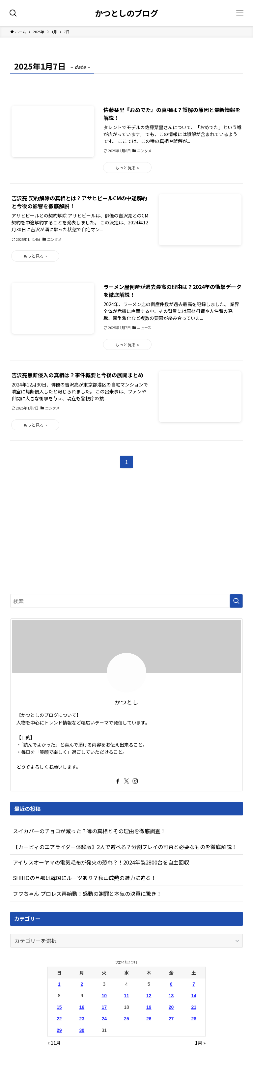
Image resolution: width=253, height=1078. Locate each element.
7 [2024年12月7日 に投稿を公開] (193, 984)
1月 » (200, 1042)
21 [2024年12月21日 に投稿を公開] (193, 1007)
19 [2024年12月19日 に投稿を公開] (149, 1007)
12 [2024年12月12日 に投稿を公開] (149, 995)
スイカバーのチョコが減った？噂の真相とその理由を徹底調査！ (89, 831)
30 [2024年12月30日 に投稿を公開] (82, 1030)
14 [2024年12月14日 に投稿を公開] (193, 995)
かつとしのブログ (126, 13)
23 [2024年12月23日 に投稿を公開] (82, 1018)
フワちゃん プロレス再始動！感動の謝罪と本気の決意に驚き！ (87, 893)
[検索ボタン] (13, 13)
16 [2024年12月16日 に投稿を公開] (82, 1007)
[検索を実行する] (236, 601)
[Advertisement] (126, 537)
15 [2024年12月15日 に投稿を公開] (59, 1007)
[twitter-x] (126, 781)
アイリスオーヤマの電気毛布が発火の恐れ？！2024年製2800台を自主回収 (101, 862)
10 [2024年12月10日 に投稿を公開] (104, 995)
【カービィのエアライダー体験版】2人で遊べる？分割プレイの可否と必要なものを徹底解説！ (125, 847)
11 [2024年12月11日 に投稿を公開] (126, 995)
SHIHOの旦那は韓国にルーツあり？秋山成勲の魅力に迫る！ (84, 878)
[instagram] (135, 781)
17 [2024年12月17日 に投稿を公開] (104, 1007)
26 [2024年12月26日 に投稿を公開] (149, 1018)
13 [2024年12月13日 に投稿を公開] (171, 995)
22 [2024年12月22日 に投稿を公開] (59, 1018)
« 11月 (54, 1042)
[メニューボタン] (240, 13)
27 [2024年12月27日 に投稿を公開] (171, 1018)
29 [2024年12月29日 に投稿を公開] (59, 1030)
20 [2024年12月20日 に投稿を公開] (171, 1007)
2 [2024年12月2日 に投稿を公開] (81, 984)
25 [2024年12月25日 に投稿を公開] (126, 1018)
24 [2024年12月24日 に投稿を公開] (104, 1018)
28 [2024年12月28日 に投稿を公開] (193, 1018)
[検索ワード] (126, 601)
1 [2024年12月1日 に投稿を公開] (59, 984)
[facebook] (118, 781)
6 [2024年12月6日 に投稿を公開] (171, 984)
